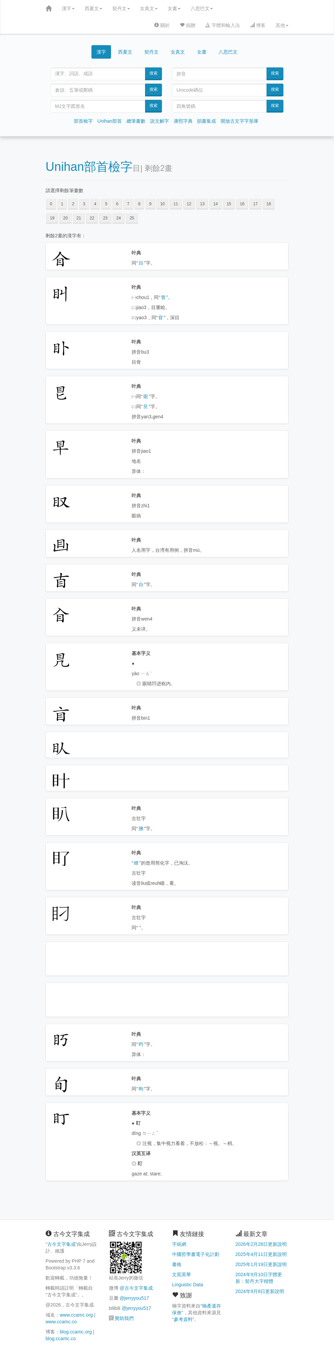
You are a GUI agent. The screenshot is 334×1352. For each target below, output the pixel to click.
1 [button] (62, 204)
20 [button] (65, 218)
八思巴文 (202, 8)
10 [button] (162, 204)
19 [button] (52, 218)
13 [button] (202, 204)
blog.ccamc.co (61, 1338)
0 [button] (51, 204)
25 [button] (132, 218)
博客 (258, 25)
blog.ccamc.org (76, 1331)
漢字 (68, 8)
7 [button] (128, 204)
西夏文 (93, 8)
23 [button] (105, 218)
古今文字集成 (61, 1244)
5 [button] (106, 204)
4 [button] (95, 204)
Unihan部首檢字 (89, 167)
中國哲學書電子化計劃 (195, 1254)
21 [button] (79, 218)
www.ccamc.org (76, 1315)
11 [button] (175, 204)
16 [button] (242, 204)
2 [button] (73, 204)
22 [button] (92, 218)
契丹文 (121, 8)
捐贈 (187, 25)
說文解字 (159, 121)
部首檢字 (83, 121)
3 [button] (84, 204)
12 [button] (189, 204)
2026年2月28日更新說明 (261, 1244)
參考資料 (183, 1319)
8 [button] (139, 204)
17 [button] (255, 204)
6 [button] (117, 204)
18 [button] (269, 204)
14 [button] (215, 204)
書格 (177, 1264)
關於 (162, 25)
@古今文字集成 (135, 1288)
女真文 (149, 8)
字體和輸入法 (222, 25)
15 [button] (229, 204)
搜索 (153, 73)
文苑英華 (181, 1274)
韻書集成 (206, 121)
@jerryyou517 (134, 1298)
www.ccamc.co (61, 1321)
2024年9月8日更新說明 (259, 1291)
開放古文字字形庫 (239, 121)
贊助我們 (124, 1318)
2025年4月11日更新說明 (261, 1254)
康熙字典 (183, 121)
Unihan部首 (110, 121)
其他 (282, 25)
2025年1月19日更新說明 (261, 1264)
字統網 (179, 1244)
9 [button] (150, 204)
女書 (174, 8)
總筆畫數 (136, 121)
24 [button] (118, 218)
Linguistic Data (187, 1284)
